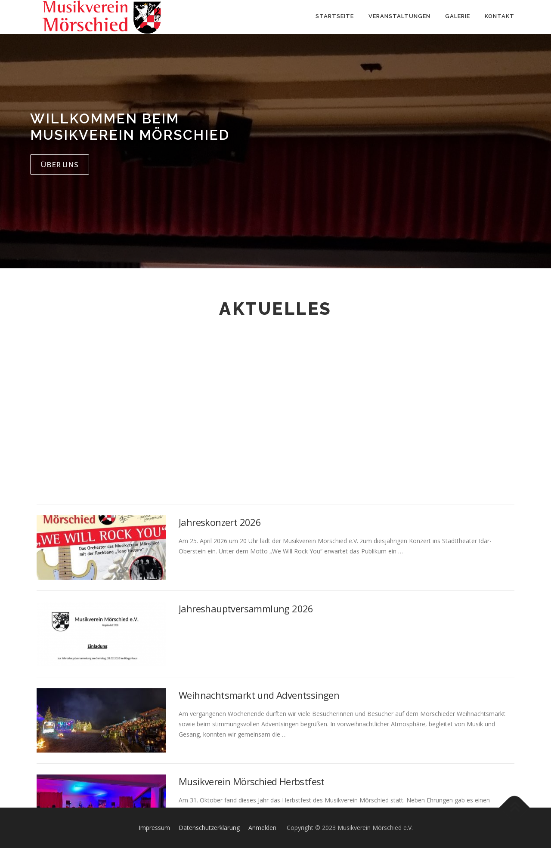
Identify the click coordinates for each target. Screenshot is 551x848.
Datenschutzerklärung (209, 827)
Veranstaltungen (399, 16)
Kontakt (499, 16)
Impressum (154, 827)
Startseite (335, 16)
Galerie (457, 16)
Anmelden (262, 827)
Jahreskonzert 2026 (220, 684)
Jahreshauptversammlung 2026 (246, 770)
